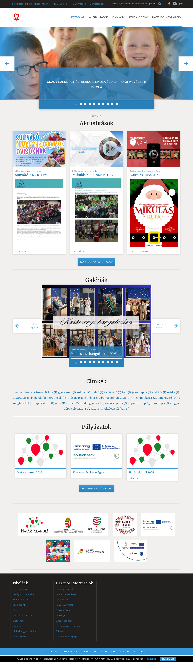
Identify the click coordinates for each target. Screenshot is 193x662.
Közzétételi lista (120, 651)
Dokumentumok (65, 589)
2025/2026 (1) (21, 397)
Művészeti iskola (21, 599)
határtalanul (135, 478)
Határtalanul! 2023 (29, 472)
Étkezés (60, 631)
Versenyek (61, 615)
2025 (17, 251)
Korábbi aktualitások (96, 261)
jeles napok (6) (141, 392)
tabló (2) (98, 392)
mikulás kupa (141, 251)
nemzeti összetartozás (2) (30, 392)
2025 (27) (125, 397)
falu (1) (126, 392)
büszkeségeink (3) (115, 403)
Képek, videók (138, 17)
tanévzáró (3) (112, 392)
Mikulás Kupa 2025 (145, 175)
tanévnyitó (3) (167, 397)
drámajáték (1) (109, 397)
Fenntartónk (19, 636)
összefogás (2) (159, 403)
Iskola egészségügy (66, 636)
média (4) (173, 392)
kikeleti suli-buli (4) (116, 408)
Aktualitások (98, 17)
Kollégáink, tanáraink (23, 594)
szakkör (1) (159, 392)
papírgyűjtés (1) (44, 403)
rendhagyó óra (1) (91, 403)
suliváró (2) (84, 392)
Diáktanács (18, 620)
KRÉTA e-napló (61, 4)
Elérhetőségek (97, 4)
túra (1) (52, 392)
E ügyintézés (63, 610)
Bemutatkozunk (21, 589)
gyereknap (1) (67, 392)
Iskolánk (118, 21)
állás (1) (60, 403)
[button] (7, 63)
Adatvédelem (50, 651)
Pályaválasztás (63, 599)
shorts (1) (96, 408)
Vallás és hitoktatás (23, 615)
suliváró (24, 251)
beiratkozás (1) (56, 397)
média (81, 251)
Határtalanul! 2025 (141, 472)
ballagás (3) (38, 397)
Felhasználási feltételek (76, 651)
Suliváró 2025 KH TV (31, 175)
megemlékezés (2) (144, 397)
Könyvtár (17, 626)
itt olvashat (150, 658)
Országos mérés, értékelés (70, 626)
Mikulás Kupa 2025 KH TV (92, 175)
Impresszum (100, 651)
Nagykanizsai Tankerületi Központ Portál (30, 4)
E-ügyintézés (79, 4)
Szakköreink (19, 605)
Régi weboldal (141, 651)
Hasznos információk (167, 21)
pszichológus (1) (88, 397)
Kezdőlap (78, 17)
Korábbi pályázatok (97, 488)
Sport (16, 610)
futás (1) (72, 397)
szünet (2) (72, 403)
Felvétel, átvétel (64, 605)
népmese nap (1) (138, 403)
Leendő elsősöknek (66, 594)
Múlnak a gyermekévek (25, 631)
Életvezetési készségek (88, 472)
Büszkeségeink (64, 620)
